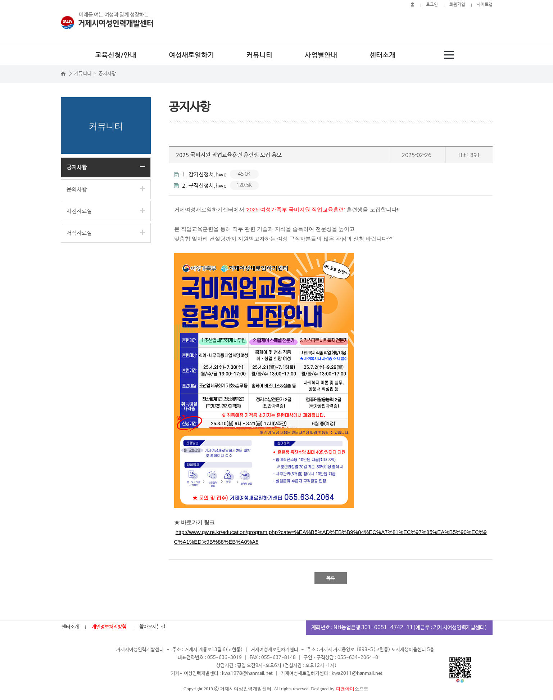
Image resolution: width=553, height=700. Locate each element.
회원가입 (457, 4)
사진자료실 (79, 211)
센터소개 (382, 55)
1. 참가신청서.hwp (216, 174)
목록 (330, 578)
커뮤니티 (259, 55)
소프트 (352, 688)
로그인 (432, 4)
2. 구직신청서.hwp (216, 185)
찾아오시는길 (152, 627)
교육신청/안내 (115, 55)
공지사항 (77, 167)
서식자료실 (79, 233)
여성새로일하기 (191, 55)
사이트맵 (485, 4)
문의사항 (77, 189)
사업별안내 (321, 55)
